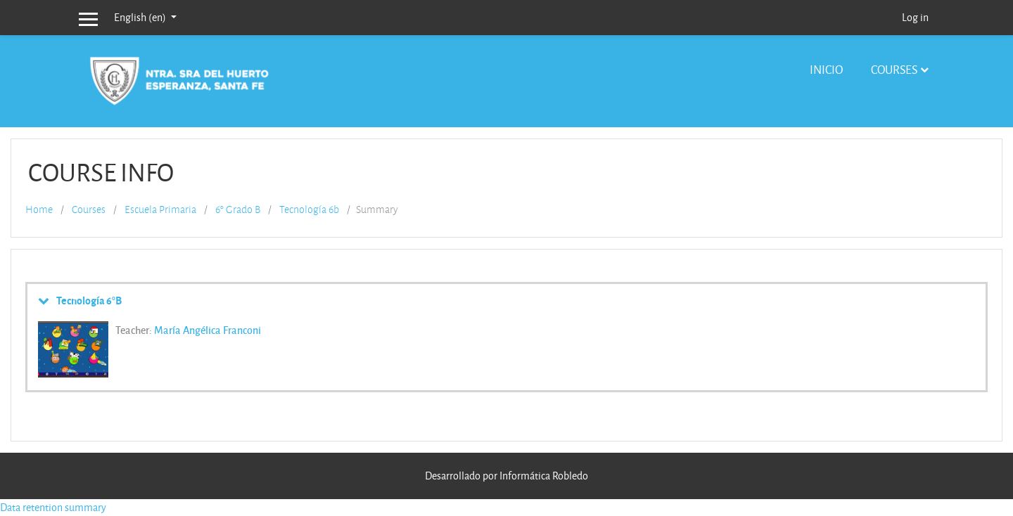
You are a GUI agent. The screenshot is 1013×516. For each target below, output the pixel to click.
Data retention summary (53, 507)
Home (39, 209)
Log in (915, 17)
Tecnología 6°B (89, 300)
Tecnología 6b (309, 209)
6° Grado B (237, 209)
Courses (894, 69)
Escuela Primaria (160, 209)
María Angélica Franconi (207, 330)
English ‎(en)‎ (141, 17)
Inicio (826, 69)
